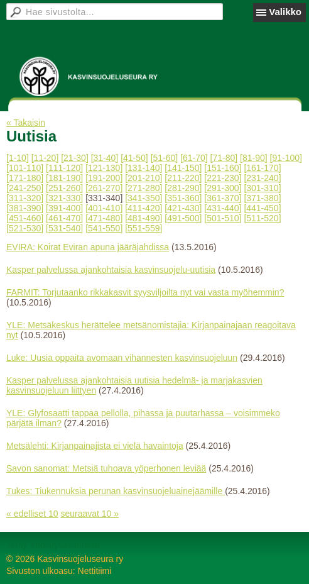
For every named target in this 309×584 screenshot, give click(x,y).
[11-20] (45, 158)
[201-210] (143, 178)
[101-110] (24, 168)
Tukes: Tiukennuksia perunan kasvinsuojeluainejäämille (115, 491)
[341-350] (143, 198)
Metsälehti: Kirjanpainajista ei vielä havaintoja (94, 446)
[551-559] (143, 228)
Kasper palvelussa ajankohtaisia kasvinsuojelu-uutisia (110, 270)
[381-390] (24, 208)
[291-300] (222, 188)
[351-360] (183, 198)
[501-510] (222, 218)
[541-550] (103, 228)
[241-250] (24, 188)
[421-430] (183, 208)
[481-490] (143, 218)
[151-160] (222, 168)
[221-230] (222, 178)
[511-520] (262, 218)
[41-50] (134, 158)
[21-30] (75, 158)
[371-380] (262, 198)
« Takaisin (25, 123)
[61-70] (194, 158)
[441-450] (262, 208)
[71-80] (224, 158)
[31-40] (105, 158)
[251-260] (64, 188)
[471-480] (103, 218)
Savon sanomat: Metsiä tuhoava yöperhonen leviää (106, 468)
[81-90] (254, 158)
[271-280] (143, 188)
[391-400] (64, 208)
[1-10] (17, 158)
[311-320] (24, 198)
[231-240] (262, 178)
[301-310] (262, 188)
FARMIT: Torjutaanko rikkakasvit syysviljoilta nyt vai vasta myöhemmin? (145, 292)
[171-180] (24, 178)
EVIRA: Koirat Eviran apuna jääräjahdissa (87, 247)
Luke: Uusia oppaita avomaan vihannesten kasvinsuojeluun (121, 358)
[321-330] (64, 198)
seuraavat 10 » (89, 514)
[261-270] (103, 188)
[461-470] (64, 218)
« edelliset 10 (32, 514)
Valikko (285, 11)
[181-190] (64, 178)
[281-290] (183, 188)
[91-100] (286, 158)
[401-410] (103, 208)
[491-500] (183, 218)
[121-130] (103, 168)
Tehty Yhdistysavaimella (53, 545)
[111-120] (64, 168)
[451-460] (24, 218)
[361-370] (222, 198)
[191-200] (103, 178)
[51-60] (164, 158)
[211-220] (183, 178)
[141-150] (183, 168)
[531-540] (64, 228)
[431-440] (222, 208)
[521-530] (24, 228)
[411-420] (143, 208)
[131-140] (143, 168)
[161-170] (262, 168)
